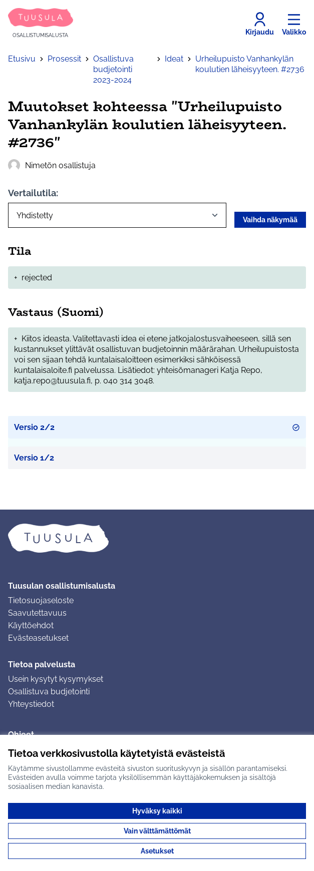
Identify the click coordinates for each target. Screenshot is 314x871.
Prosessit (64, 59)
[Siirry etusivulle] (40, 24)
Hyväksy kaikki (157, 811)
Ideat (174, 59)
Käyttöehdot (31, 625)
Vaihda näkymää (270, 220)
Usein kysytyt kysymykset (55, 679)
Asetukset (157, 851)
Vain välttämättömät (157, 831)
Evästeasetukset (38, 638)
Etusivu (22, 59)
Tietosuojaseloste (41, 600)
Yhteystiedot (31, 704)
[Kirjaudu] (259, 24)
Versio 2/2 (157, 427)
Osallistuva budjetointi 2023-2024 (113, 69)
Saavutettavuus (37, 613)
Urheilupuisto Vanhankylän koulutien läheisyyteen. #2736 (249, 64)
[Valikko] (294, 24)
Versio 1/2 (34, 458)
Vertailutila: (33, 193)
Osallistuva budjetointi (49, 691)
